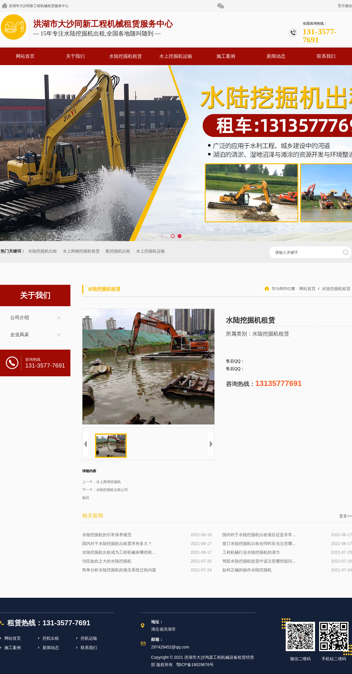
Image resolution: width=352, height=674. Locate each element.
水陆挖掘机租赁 (125, 56)
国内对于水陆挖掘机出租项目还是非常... (259, 534)
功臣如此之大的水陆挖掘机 (106, 561)
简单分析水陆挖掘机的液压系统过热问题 (119, 570)
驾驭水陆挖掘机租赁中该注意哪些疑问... (259, 561)
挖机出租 (51, 638)
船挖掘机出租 (118, 251)
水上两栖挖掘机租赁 (81, 251)
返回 (85, 498)
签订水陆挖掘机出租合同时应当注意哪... (259, 543)
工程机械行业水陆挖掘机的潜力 (251, 552)
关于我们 (75, 56)
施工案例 (225, 56)
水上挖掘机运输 (175, 56)
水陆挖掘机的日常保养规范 (106, 534)
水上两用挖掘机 (108, 482)
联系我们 (326, 56)
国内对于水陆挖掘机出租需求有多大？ (117, 543)
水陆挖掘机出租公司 (112, 490)
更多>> (345, 516)
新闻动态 (276, 56)
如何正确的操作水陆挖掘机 (247, 570)
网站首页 (25, 56)
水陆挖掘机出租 (42, 251)
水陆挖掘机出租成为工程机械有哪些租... (118, 552)
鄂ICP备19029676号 (195, 664)
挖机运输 (89, 638)
